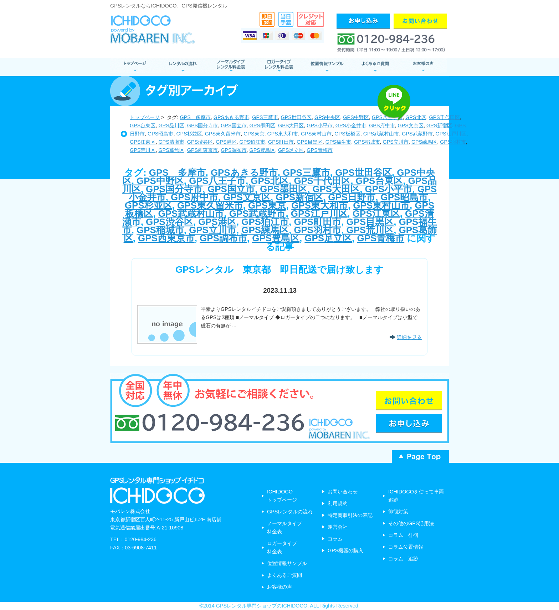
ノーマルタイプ (230, 67)
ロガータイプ (279, 67)
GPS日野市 (351, 197)
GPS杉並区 (189, 134)
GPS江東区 (142, 142)
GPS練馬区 (424, 142)
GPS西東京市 (202, 150)
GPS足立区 (291, 150)
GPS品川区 (171, 125)
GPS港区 (226, 142)
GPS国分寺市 (202, 125)
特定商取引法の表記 (350, 515)
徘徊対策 (398, 511)
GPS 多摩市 (195, 117)
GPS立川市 (396, 142)
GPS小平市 (319, 125)
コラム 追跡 (403, 559)
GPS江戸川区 (451, 134)
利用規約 (338, 503)
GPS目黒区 (309, 142)
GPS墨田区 (262, 125)
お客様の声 (423, 67)
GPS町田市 (281, 142)
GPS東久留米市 (223, 134)
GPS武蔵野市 (417, 134)
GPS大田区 (291, 125)
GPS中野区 (356, 117)
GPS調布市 (233, 150)
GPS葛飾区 (171, 150)
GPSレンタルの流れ (290, 511)
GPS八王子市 (217, 181)
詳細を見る (409, 337)
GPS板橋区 (347, 134)
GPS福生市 (338, 142)
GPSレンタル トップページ (134, 67)
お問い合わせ (343, 491)
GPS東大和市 (282, 134)
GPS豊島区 (262, 150)
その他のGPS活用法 (411, 523)
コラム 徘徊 (403, 535)
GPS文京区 (411, 125)
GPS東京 (253, 134)
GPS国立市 (233, 125)
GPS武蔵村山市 (381, 134)
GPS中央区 (327, 117)
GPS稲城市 (367, 142)
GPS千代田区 (322, 181)
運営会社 (338, 527)
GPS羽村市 (453, 142)
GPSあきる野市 (231, 117)
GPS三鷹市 (265, 117)
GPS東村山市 (316, 134)
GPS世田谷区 (296, 117)
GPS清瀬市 (171, 142)
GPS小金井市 (350, 125)
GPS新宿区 (439, 125)
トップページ (145, 117)
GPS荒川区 (142, 150)
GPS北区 (270, 181)
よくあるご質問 (375, 67)
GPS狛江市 (252, 142)
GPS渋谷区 (200, 142)
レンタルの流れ (182, 67)
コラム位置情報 (405, 547)
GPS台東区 (142, 125)
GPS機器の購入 (345, 550)
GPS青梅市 (319, 150)
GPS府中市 (382, 125)
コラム (335, 539)
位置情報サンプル (327, 67)
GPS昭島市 (160, 134)
